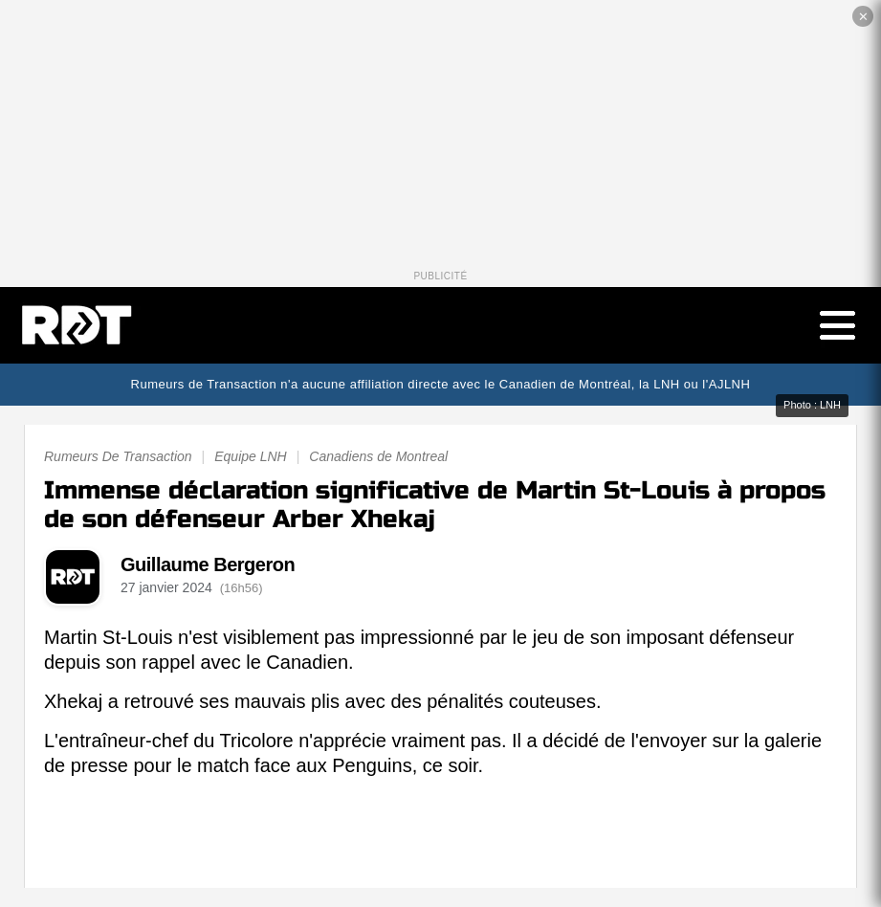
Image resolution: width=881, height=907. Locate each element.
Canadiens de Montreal (378, 456)
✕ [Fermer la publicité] (863, 17)
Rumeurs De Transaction (118, 456)
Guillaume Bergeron (208, 564)
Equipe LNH (250, 456)
